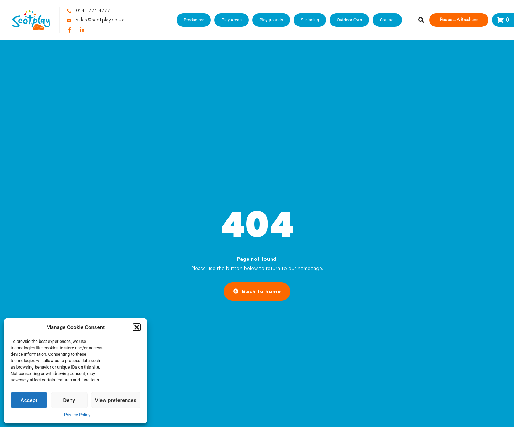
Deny (69, 400)
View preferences (115, 400)
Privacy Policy (77, 414)
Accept (29, 400)
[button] (136, 327)
